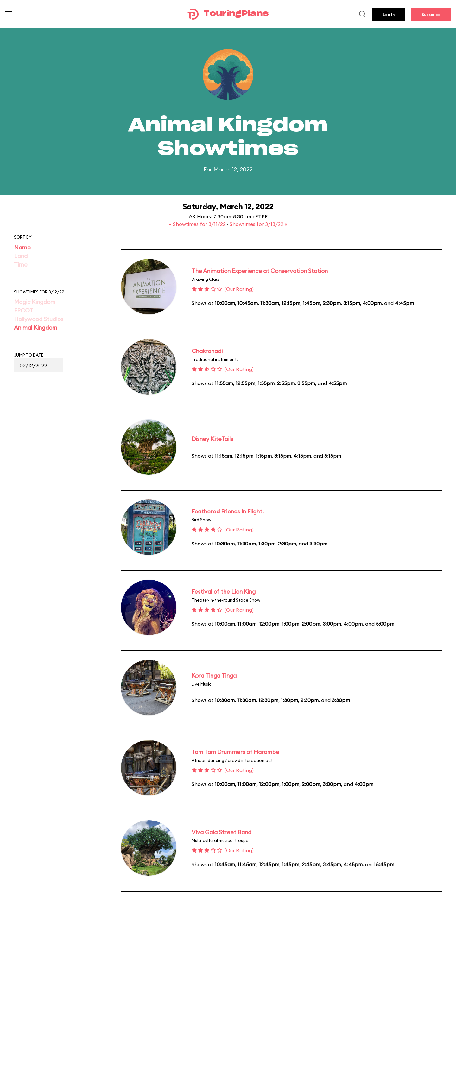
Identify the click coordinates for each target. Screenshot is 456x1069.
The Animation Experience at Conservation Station (260, 270)
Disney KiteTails (212, 438)
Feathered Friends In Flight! (228, 511)
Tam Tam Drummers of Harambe (235, 752)
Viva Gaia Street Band (221, 832)
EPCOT (23, 310)
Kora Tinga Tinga (214, 675)
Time (21, 264)
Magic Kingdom (34, 302)
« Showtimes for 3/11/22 (198, 224)
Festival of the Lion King (224, 591)
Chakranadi (207, 351)
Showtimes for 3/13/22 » (258, 224)
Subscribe (431, 14)
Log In (389, 14)
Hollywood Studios (38, 319)
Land (21, 256)
